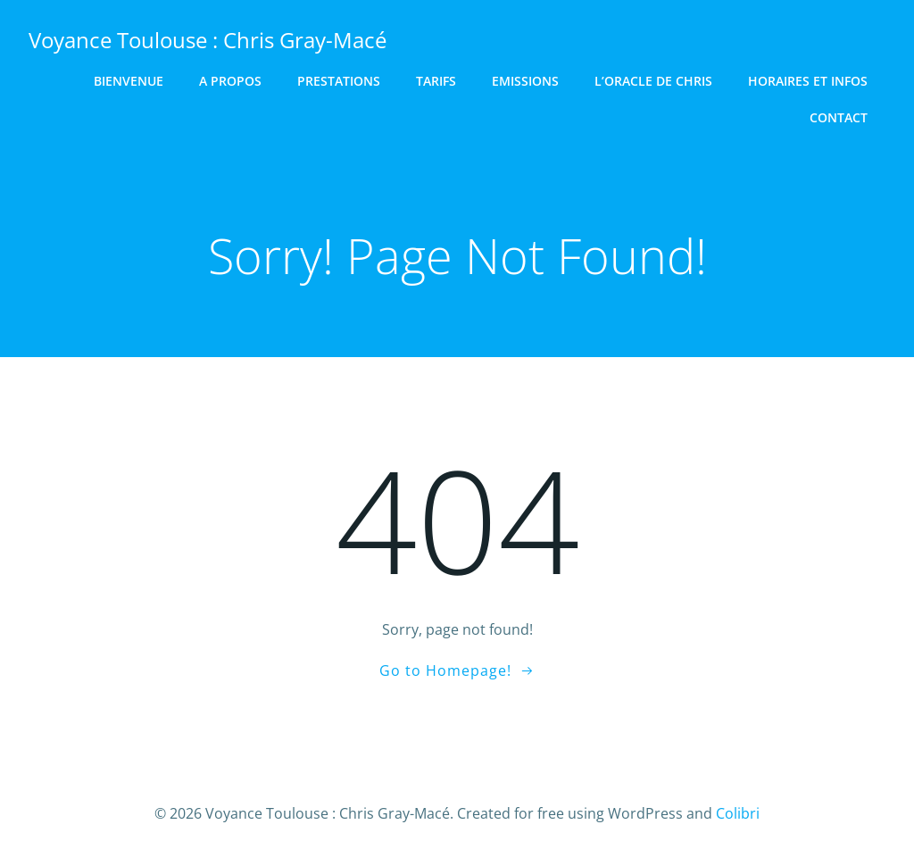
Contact (839, 117)
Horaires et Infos (808, 80)
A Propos (230, 80)
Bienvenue (128, 80)
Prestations (338, 80)
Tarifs (436, 80)
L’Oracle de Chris (653, 80)
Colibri (738, 813)
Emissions (525, 80)
